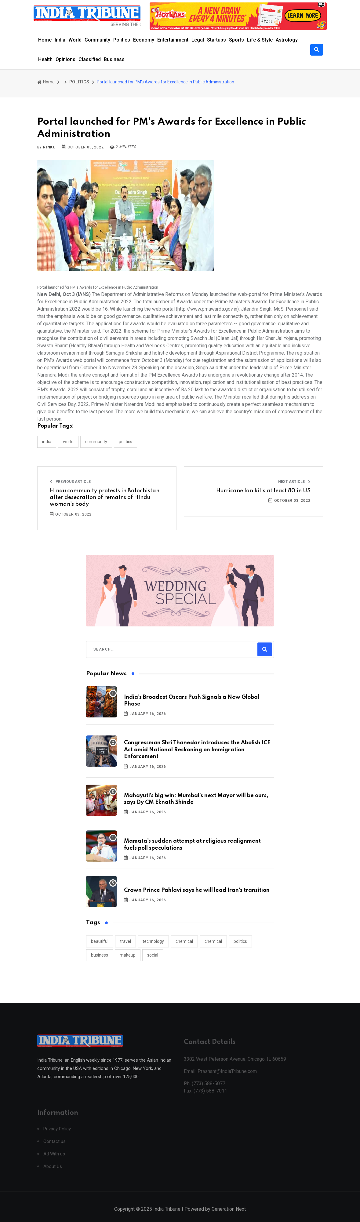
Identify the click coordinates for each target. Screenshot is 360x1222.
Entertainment (172, 40)
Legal (197, 40)
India (60, 40)
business (99, 955)
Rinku (49, 147)
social (152, 955)
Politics (121, 40)
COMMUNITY (96, 441)
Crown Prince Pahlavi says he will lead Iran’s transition (197, 890)
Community (97, 40)
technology (153, 941)
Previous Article (70, 482)
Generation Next (229, 1215)
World (75, 40)
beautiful (99, 941)
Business (114, 59)
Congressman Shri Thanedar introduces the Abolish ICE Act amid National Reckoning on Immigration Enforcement (197, 749)
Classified (89, 59)
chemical (184, 941)
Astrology (287, 40)
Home (45, 40)
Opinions (65, 59)
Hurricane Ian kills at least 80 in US (263, 491)
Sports (236, 40)
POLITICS (79, 81)
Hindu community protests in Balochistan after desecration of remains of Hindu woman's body (104, 497)
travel (125, 941)
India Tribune (166, 1215)
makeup (128, 955)
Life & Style (260, 40)
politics (240, 941)
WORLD (68, 441)
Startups (216, 40)
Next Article (294, 482)
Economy (143, 40)
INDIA (46, 441)
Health (45, 59)
